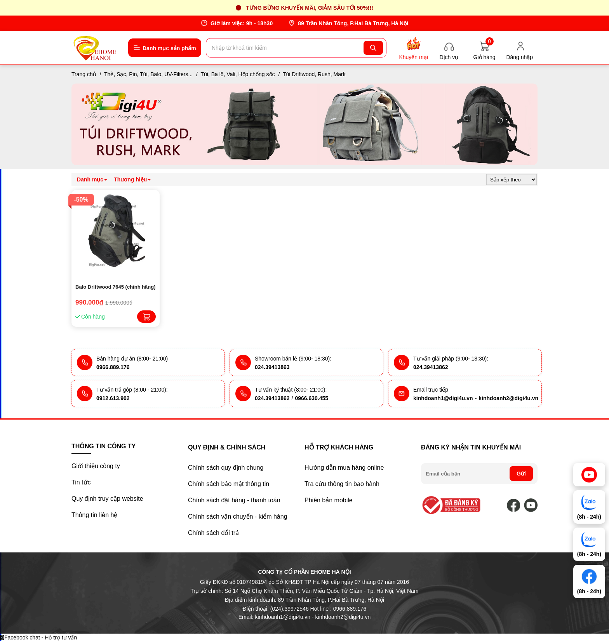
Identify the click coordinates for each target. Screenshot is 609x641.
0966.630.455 (311, 398)
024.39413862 (430, 367)
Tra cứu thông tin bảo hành (341, 484)
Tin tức (81, 482)
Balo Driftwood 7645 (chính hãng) (115, 287)
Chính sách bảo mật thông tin (228, 484)
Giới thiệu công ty (95, 466)
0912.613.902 (113, 398)
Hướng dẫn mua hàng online (344, 467)
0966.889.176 (113, 367)
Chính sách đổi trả (213, 533)
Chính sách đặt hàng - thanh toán (234, 500)
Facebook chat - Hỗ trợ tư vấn (38, 637)
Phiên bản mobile (328, 500)
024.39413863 (272, 367)
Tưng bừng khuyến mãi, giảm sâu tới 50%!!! (309, 8)
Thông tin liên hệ (94, 515)
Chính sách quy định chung (225, 467)
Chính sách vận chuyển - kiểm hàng (237, 516)
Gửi (521, 473)
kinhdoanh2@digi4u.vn (508, 398)
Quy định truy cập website (107, 498)
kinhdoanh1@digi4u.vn (443, 398)
